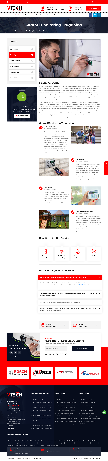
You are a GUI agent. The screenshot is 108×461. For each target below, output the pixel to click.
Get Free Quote (106, 168)
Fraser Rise (34, 441)
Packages (28, 15)
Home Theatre (21, 72)
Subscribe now (82, 348)
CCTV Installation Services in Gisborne (42, 405)
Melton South (58, 441)
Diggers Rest (26, 441)
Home (9, 15)
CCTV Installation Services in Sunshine (66, 405)
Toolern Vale (50, 445)
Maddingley (60, 443)
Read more (11, 428)
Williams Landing (43, 443)
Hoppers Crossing (13, 443)
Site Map (98, 458)
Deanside (10, 441)
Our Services (16, 31)
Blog (48, 15)
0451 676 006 (79, 9)
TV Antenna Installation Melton (65, 413)
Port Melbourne (85, 443)
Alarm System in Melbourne (88, 402)
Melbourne (94, 443)
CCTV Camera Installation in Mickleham (42, 428)
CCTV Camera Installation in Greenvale (66, 421)
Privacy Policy (78, 458)
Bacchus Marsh (69, 443)
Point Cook (67, 441)
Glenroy (95, 441)
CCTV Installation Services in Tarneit (42, 408)
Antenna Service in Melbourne (88, 408)
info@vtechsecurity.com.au (56, 9)
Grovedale (34, 443)
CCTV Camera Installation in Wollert (42, 425)
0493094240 (83, 285)
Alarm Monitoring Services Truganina (66, 410)
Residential (86, 2)
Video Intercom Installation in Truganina (67, 418)
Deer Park (17, 441)
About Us (39, 15)
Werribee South (87, 441)
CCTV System (21, 49)
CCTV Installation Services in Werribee (42, 418)
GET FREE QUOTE (93, 8)
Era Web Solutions (36, 458)
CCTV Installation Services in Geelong (42, 402)
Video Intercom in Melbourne (88, 405)
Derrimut (52, 443)
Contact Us (57, 15)
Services (18, 15)
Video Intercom (21, 61)
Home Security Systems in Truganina (42, 415)
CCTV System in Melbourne (88, 399)
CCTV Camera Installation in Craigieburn (67, 424)
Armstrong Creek (24, 443)
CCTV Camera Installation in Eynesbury (90, 418)
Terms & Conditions (89, 458)
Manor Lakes (49, 441)
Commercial (97, 2)
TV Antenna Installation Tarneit (65, 416)
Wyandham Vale (76, 441)
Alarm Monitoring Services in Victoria (66, 408)
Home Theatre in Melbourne (88, 410)
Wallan (23, 445)
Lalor (57, 445)
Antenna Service (21, 66)
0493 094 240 (22, 116)
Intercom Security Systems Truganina (90, 416)
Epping (18, 445)
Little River (11, 445)
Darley (77, 443)
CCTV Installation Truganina (40, 399)
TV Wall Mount (21, 78)
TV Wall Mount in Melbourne (88, 413)
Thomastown (31, 445)
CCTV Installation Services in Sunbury (66, 402)
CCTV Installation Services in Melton (66, 399)
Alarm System (21, 55)
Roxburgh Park (41, 445)
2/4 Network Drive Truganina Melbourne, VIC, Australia (22, 452)
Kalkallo (42, 441)
